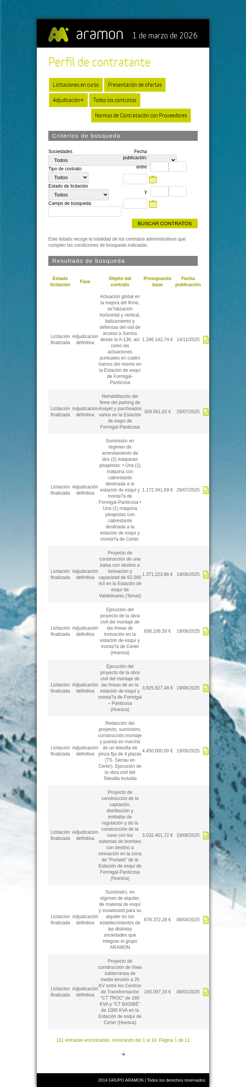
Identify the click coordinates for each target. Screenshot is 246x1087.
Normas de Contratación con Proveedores (141, 115)
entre (141, 167)
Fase (85, 281)
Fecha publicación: (135, 154)
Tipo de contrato (64, 169)
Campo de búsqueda (69, 203)
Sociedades (60, 151)
